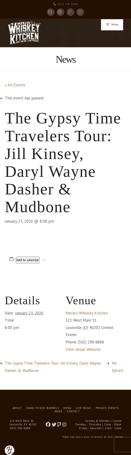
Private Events (107, 408)
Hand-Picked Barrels (42, 408)
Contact (73, 411)
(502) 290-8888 (65, 4)
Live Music (83, 408)
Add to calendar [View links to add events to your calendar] (27, 260)
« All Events (15, 85)
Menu (67, 408)
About (17, 408)
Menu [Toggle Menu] (112, 24)
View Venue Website (83, 349)
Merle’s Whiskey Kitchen (87, 313)
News (58, 411)
